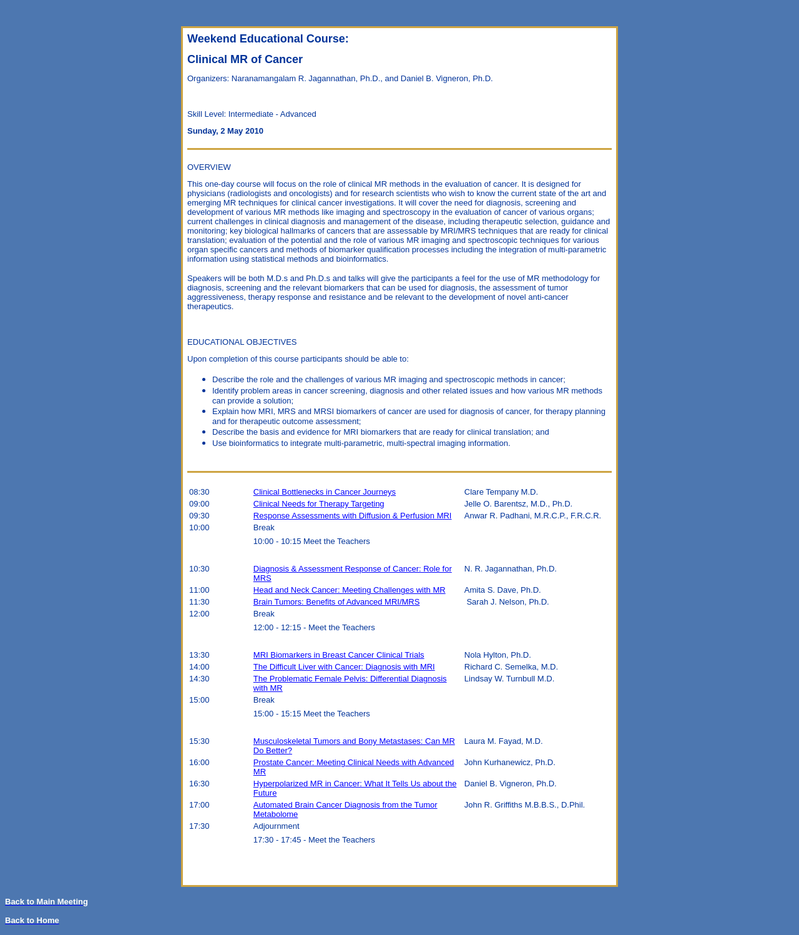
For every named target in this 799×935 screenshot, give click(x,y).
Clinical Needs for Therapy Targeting (319, 503)
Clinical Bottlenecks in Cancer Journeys (324, 492)
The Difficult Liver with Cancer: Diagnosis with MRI (344, 666)
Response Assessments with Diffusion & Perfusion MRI (352, 515)
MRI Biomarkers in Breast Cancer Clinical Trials (338, 655)
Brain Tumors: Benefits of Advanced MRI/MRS (336, 601)
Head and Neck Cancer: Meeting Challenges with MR (349, 590)
